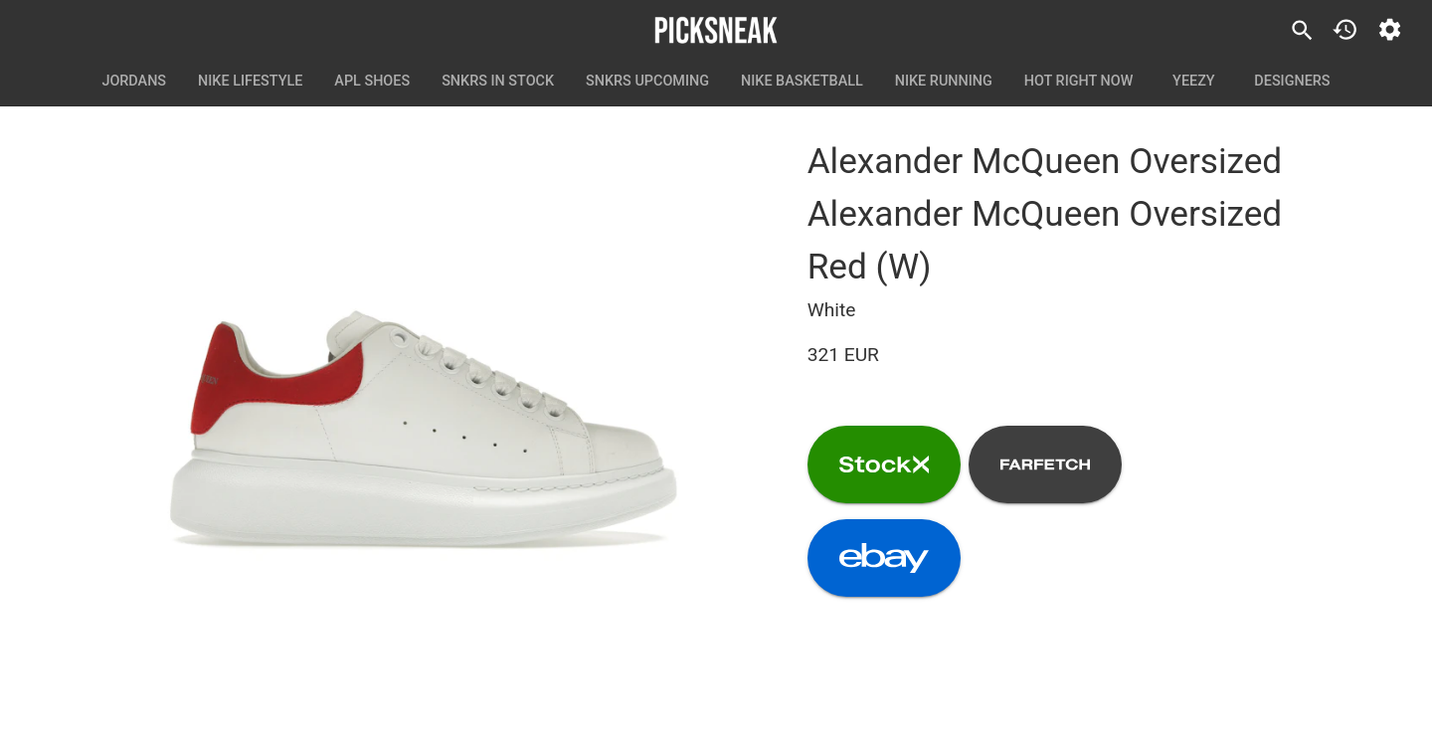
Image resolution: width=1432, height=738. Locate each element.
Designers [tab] (1291, 81)
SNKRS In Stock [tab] (498, 81)
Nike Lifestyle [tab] (250, 81)
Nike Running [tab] (943, 81)
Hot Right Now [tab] (1079, 81)
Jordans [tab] (134, 81)
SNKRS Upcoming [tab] (647, 81)
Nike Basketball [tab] (802, 81)
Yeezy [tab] (1193, 81)
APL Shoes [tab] (372, 81)
